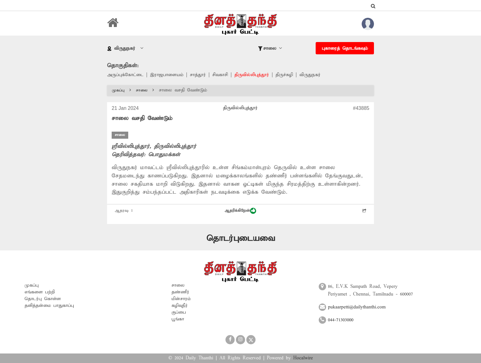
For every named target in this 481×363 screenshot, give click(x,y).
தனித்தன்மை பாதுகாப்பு (49, 305)
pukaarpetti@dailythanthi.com (357, 307)
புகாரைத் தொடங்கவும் (345, 48)
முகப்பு (121, 90)
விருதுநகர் (310, 74)
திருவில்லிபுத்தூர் (251, 74)
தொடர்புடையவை (240, 238)
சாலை (145, 90)
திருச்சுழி (284, 74)
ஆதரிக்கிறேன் (240, 211)
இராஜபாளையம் (166, 74)
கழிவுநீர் (179, 305)
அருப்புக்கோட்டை (125, 74)
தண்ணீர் (180, 292)
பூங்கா (177, 319)
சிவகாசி (220, 74)
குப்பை (178, 312)
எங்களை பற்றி (40, 292)
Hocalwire (303, 358)
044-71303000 (340, 320)
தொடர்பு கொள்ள (43, 298)
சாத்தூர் (198, 74)
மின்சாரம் (181, 298)
